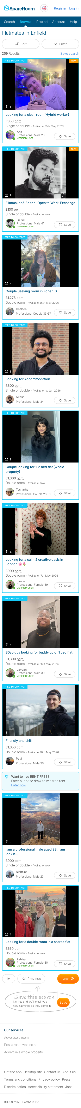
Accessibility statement (45, 1087)
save (63, 1002)
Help (73, 22)
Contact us (52, 1072)
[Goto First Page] (8, 978)
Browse (25, 22)
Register (60, 8)
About (69, 1072)
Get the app (12, 1072)
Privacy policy (49, 1079)
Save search (69, 53)
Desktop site (33, 1072)
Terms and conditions (20, 1079)
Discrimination (15, 1087)
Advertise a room (16, 1037)
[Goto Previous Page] (31, 979)
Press (66, 1079)
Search (9, 22)
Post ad (42, 22)
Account (58, 22)
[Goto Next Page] (68, 979)
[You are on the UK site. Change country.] (44, 8)
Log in (74, 8)
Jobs (68, 1087)
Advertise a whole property (23, 1052)
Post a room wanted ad (20, 1045)
